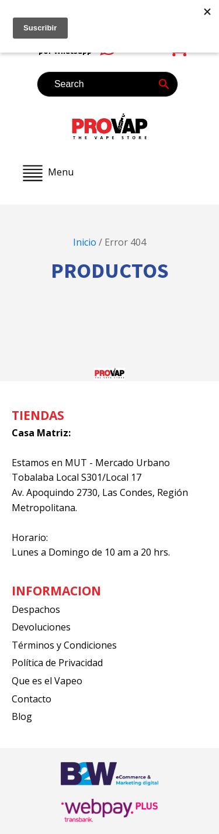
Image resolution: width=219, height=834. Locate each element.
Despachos (36, 609)
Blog (22, 716)
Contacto (31, 698)
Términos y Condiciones (64, 645)
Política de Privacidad (57, 662)
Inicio (84, 242)
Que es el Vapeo (47, 680)
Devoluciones (41, 627)
